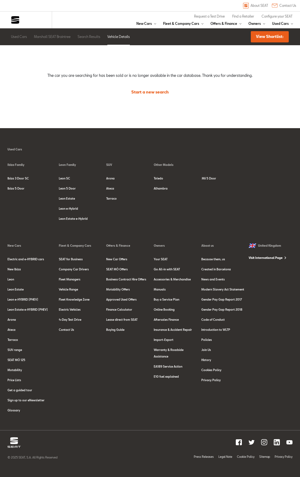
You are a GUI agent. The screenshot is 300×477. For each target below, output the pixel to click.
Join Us (206, 349)
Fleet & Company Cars (181, 24)
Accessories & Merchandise (172, 279)
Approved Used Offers (121, 299)
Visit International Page (266, 257)
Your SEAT (161, 259)
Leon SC (64, 178)
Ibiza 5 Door (16, 188)
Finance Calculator (119, 309)
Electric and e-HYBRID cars (26, 259)
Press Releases (204, 456)
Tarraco (111, 198)
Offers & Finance (223, 24)
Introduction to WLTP (215, 329)
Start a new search (150, 91)
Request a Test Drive (209, 16)
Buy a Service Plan (166, 299)
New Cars (144, 24)
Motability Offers (118, 289)
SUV (109, 164)
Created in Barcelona (216, 269)
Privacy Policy (211, 380)
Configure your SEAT (277, 16)
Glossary (14, 410)
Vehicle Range (68, 289)
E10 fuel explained (166, 376)
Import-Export (163, 339)
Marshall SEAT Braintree (52, 37)
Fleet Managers (69, 279)
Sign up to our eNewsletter (26, 400)
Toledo (158, 178)
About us (207, 245)
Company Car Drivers (74, 269)
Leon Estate (67, 198)
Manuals (160, 289)
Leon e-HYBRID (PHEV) (23, 299)
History (206, 359)
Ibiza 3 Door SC (18, 178)
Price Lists (14, 380)
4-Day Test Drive (70, 319)
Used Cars (280, 24)
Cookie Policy (246, 456)
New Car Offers (116, 259)
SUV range (15, 349)
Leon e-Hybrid (68, 208)
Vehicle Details (118, 37)
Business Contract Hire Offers (126, 279)
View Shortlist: (270, 36)
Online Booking (164, 309)
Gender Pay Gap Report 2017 (221, 299)
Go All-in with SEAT (167, 269)
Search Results (89, 37)
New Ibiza (14, 269)
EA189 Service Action (168, 366)
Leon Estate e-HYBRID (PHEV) (28, 309)
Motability (15, 370)
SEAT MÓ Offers (117, 269)
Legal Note (225, 456)
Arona (110, 178)
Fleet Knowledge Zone (74, 299)
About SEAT (255, 5)
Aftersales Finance (166, 319)
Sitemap (264, 456)
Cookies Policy (211, 370)
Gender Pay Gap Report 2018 (221, 309)
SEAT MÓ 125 (16, 359)
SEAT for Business (71, 259)
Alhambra (161, 188)
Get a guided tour (20, 390)
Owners (254, 24)
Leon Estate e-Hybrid (73, 218)
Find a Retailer (243, 16)
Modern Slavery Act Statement (222, 289)
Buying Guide (115, 329)
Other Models (163, 164)
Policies (206, 339)
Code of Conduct (213, 319)
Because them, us (213, 259)
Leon (11, 279)
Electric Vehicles (70, 309)
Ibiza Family (16, 164)
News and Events (213, 279)
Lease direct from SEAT (122, 319)
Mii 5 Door (209, 178)
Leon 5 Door (67, 188)
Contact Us (284, 5)
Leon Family (67, 164)
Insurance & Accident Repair (173, 329)
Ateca (110, 188)
